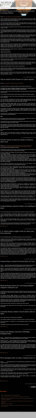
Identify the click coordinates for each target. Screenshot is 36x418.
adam (25, 283)
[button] (25, 8)
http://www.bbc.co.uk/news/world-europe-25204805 (13, 83)
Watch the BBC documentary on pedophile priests (10, 395)
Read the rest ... (4, 256)
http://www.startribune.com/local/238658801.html (13, 16)
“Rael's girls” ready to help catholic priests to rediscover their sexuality (15, 396)
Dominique (22, 137)
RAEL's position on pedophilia (7, 403)
